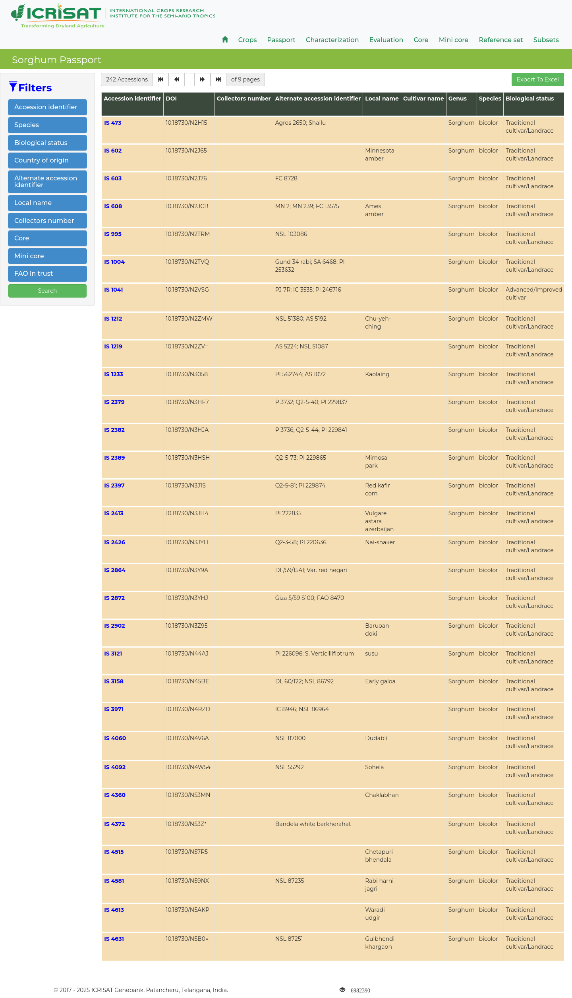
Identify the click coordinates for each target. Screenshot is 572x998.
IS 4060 (115, 738)
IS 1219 (113, 346)
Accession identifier (45, 107)
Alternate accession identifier (45, 181)
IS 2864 (115, 570)
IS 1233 (113, 374)
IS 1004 (114, 261)
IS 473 (112, 122)
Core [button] (421, 40)
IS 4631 (114, 938)
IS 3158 (114, 681)
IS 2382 (114, 429)
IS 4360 (115, 795)
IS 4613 (114, 909)
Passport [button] (281, 40)
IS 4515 (114, 851)
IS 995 (113, 234)
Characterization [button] (332, 40)
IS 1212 (113, 318)
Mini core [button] (454, 40)
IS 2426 (114, 542)
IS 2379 (114, 402)
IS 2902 (114, 625)
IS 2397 (114, 485)
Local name (33, 203)
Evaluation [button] (386, 40)
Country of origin (41, 160)
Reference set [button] (501, 40)
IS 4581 (114, 880)
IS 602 (113, 150)
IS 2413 (114, 513)
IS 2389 (114, 457)
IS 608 (113, 206)
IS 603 (113, 178)
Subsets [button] (546, 40)
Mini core (29, 256)
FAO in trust (33, 273)
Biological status (41, 143)
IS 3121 (113, 653)
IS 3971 (114, 709)
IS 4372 (114, 824)
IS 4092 (115, 767)
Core (21, 238)
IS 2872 (114, 598)
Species (26, 125)
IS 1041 (113, 289)
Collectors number (44, 220)
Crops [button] (247, 40)
